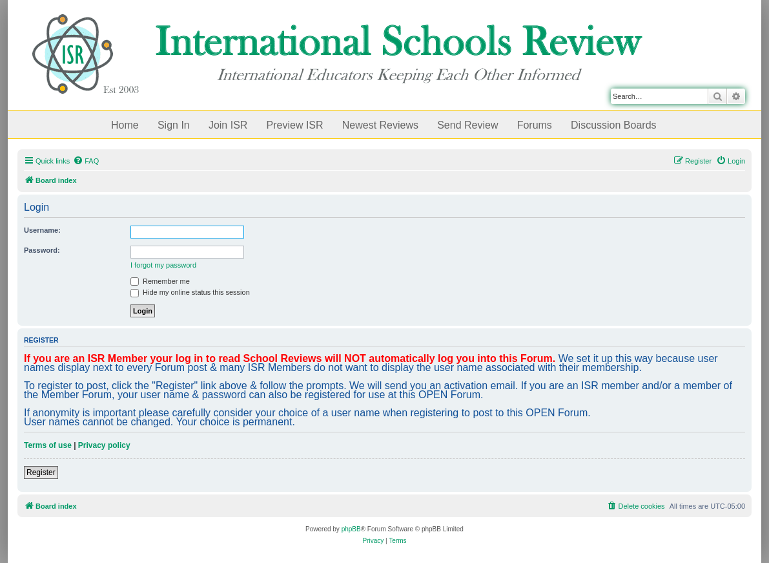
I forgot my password (163, 265)
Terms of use (48, 445)
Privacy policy (104, 445)
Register (41, 472)
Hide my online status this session (190, 292)
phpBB (351, 529)
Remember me (160, 281)
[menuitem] (86, 161)
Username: (42, 230)
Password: (42, 250)
